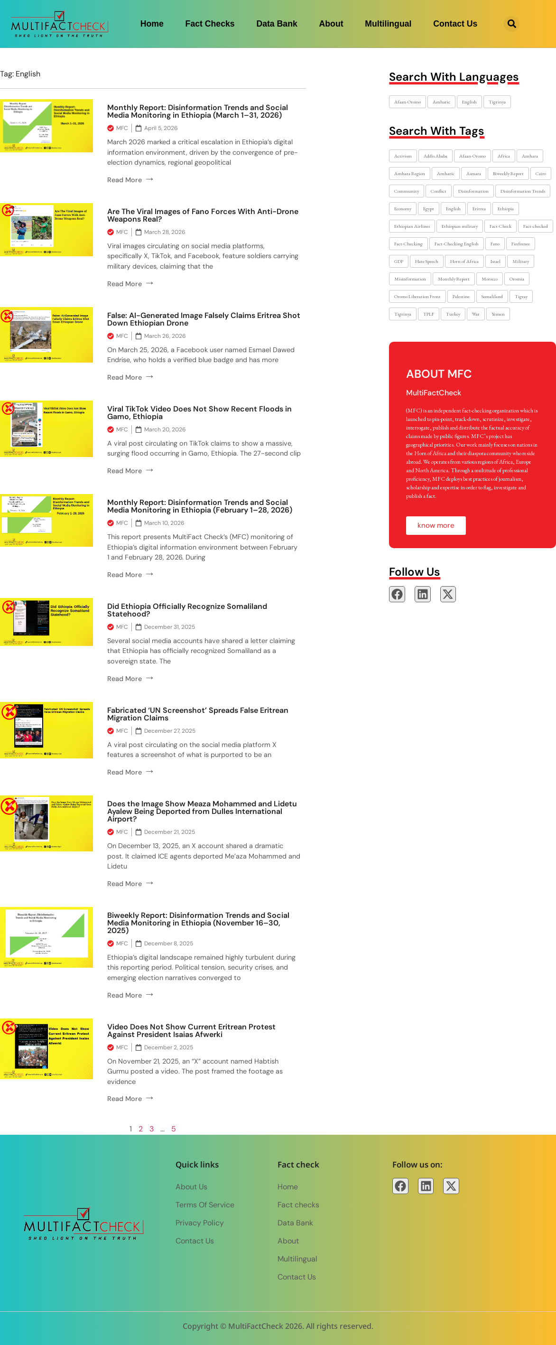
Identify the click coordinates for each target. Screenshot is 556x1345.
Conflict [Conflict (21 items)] (438, 191)
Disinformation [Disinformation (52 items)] (473, 191)
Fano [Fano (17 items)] (495, 244)
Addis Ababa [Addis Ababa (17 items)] (435, 156)
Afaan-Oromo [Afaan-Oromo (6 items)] (407, 102)
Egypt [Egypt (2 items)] (428, 208)
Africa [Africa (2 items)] (504, 156)
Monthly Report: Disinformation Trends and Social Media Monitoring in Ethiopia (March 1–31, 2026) (197, 111)
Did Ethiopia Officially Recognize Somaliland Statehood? (187, 610)
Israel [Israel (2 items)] (495, 261)
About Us (191, 1187)
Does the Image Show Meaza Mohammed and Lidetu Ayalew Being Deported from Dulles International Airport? (202, 811)
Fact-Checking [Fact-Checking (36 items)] (408, 244)
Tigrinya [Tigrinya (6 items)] (402, 314)
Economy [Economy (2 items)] (402, 208)
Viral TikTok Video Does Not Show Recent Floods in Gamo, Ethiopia (199, 412)
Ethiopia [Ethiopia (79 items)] (506, 208)
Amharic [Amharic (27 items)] (445, 173)
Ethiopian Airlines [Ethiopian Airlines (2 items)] (412, 226)
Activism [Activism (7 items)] (403, 156)
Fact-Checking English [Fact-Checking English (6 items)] (457, 244)
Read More (131, 180)
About (331, 23)
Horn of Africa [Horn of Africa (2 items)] (464, 261)
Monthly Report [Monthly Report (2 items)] (454, 279)
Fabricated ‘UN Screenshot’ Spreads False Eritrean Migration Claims (197, 714)
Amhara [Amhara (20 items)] (530, 156)
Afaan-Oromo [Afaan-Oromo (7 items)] (472, 156)
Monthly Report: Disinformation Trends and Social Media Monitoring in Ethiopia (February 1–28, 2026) (199, 506)
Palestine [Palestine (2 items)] (461, 296)
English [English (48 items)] (453, 208)
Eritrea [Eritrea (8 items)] (479, 208)
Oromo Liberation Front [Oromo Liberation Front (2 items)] (417, 296)
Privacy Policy (200, 1223)
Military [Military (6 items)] (520, 261)
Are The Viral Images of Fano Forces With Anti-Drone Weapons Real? (202, 215)
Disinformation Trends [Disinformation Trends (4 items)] (522, 191)
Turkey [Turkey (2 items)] (453, 314)
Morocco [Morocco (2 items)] (490, 279)
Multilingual (388, 23)
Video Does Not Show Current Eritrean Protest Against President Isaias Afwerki (191, 1030)
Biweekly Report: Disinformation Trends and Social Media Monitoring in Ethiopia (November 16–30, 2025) (198, 922)
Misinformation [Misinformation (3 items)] (410, 279)
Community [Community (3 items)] (406, 191)
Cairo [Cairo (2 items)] (541, 173)
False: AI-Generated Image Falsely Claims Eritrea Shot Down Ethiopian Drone (203, 319)
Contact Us (455, 23)
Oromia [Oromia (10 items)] (517, 279)
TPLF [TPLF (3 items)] (428, 314)
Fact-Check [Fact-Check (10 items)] (500, 226)
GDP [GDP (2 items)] (398, 261)
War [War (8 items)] (476, 314)
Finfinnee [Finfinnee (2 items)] (520, 244)
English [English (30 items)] (469, 102)
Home (152, 23)
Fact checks (210, 23)
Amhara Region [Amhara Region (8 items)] (409, 173)
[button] (511, 24)
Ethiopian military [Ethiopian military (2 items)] (460, 226)
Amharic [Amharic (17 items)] (441, 102)
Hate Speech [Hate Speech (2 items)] (426, 261)
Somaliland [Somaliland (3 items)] (492, 296)
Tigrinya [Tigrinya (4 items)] (497, 102)
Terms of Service (205, 1205)
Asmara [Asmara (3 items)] (473, 173)
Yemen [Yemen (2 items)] (498, 314)
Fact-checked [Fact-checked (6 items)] (535, 226)
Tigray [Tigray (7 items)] (521, 296)
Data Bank (276, 23)
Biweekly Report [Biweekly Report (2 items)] (508, 173)
